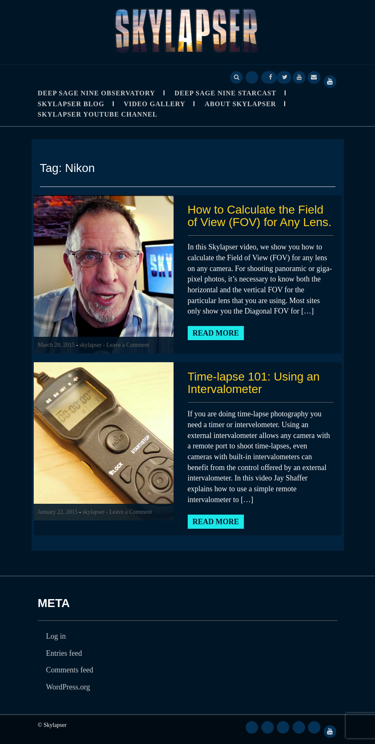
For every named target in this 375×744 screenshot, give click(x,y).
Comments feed (69, 670)
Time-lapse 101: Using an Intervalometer (254, 383)
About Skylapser (240, 103)
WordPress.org (68, 687)
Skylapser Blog (71, 103)
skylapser (90, 345)
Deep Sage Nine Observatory (96, 93)
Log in (56, 636)
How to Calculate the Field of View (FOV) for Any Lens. (260, 216)
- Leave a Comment (126, 345)
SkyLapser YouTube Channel (98, 114)
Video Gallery (154, 103)
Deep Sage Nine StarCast (225, 93)
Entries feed (64, 653)
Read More (216, 333)
